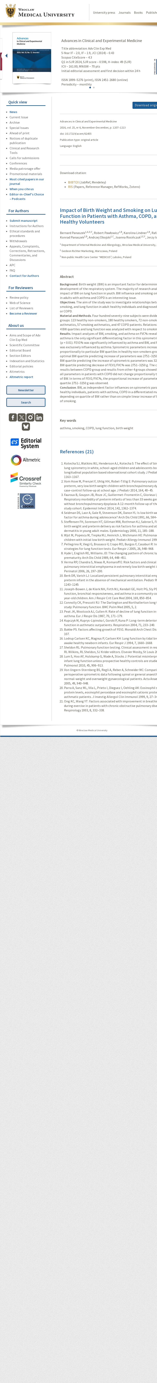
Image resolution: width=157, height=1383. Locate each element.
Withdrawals (18, 241)
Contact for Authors (24, 276)
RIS (70, 187)
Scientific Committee (25, 345)
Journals (124, 12)
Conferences (18, 163)
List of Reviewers (21, 308)
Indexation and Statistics (27, 361)
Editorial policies (21, 366)
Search (26, 402)
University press (104, 12)
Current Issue (19, 117)
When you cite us (22, 189)
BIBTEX (73, 182)
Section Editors (20, 356)
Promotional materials (26, 174)
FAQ (12, 270)
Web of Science (20, 303)
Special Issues (19, 128)
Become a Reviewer (23, 313)
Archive (15, 122)
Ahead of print (20, 133)
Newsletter (26, 390)
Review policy (19, 297)
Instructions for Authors (27, 226)
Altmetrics (17, 371)
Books (138, 12)
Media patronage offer (25, 168)
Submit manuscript (24, 220)
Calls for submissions (24, 158)
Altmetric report (21, 377)
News (13, 112)
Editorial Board (20, 350)
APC (12, 265)
